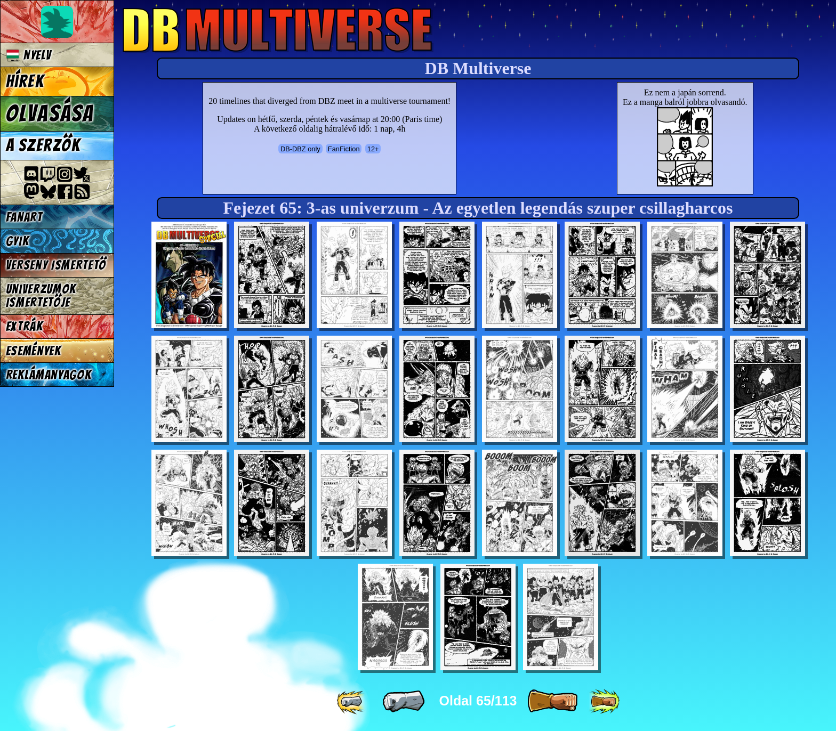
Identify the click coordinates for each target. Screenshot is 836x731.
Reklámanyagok (49, 374)
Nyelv (29, 55)
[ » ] (552, 701)
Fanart (24, 217)
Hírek (25, 81)
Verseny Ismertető (56, 265)
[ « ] (404, 701)
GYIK (17, 241)
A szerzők (43, 145)
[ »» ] (604, 701)
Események (33, 351)
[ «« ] (352, 701)
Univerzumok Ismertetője (41, 295)
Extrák (24, 326)
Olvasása (50, 113)
